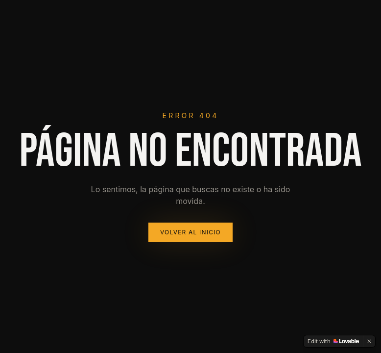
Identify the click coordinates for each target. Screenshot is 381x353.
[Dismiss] (369, 341)
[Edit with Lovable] (333, 341)
